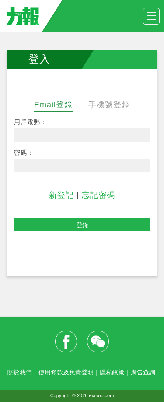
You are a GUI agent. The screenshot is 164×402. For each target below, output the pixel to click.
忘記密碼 (98, 195)
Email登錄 (53, 104)
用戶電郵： (30, 121)
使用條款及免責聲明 (66, 372)
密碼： (24, 152)
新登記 (61, 195)
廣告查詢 (143, 372)
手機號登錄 (109, 104)
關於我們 (19, 372)
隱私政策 (112, 372)
